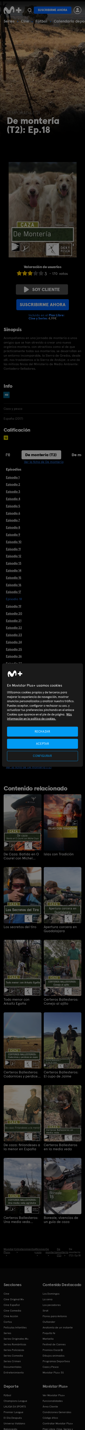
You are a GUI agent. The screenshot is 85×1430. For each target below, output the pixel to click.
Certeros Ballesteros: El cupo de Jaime (61, 1074)
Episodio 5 (13, 506)
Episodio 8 (13, 527)
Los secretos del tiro (20, 927)
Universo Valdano (14, 1423)
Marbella (48, 1338)
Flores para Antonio (55, 1316)
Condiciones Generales (57, 1412)
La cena (47, 1299)
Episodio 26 (14, 656)
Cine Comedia (12, 1310)
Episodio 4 (13, 499)
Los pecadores (52, 1305)
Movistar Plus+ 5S (53, 1372)
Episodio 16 (13, 585)
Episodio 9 (13, 534)
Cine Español (12, 1305)
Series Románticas (15, 1344)
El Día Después (13, 1417)
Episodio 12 (13, 556)
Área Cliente (50, 1406)
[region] (42, 715)
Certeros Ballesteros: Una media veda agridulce (21, 1220)
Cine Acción (11, 1316)
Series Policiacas (14, 1350)
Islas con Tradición (59, 854)
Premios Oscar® (53, 1350)
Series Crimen (12, 1361)
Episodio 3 (13, 491)
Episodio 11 (13, 549)
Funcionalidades (53, 1401)
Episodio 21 (13, 620)
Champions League (15, 1401)
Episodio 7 (13, 520)
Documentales (12, 1367)
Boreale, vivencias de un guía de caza (61, 1220)
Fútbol (41, 21)
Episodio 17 (13, 592)
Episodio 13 (13, 563)
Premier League (13, 1412)
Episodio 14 (13, 570)
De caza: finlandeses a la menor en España (22, 1147)
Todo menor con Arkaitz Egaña (16, 1001)
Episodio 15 (13, 577)
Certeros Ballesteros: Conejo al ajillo (61, 1001)
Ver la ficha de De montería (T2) (28, 767)
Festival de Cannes (54, 1344)
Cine (25, 21)
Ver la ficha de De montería (43, 462)
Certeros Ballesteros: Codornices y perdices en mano (21, 1074)
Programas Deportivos (56, 1361)
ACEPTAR (42, 743)
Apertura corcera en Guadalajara (60, 929)
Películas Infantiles (15, 1327)
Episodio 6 (13, 513)
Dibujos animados (53, 1355)
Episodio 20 (14, 613)
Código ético (50, 1417)
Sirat (45, 1310)
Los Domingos (51, 1293)
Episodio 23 (14, 635)
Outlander (49, 1321)
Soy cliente (42, 289)
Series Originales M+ (16, 1338)
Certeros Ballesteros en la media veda (60, 1147)
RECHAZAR (42, 731)
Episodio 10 (14, 542)
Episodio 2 (13, 484)
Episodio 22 (14, 627)
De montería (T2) (41, 454)
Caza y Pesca (50, 1367)
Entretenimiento (14, 1372)
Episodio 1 (12, 477)
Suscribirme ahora (52, 10)
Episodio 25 (14, 649)
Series (9, 21)
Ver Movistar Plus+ (54, 1395)
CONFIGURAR (42, 756)
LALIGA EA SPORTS (15, 1406)
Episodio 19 (13, 606)
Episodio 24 (14, 642)
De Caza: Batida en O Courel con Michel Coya (21, 856)
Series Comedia (13, 1355)
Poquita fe (49, 1333)
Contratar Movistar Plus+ (58, 1423)
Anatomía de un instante (58, 1327)
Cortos (8, 1321)
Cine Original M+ (14, 1299)
